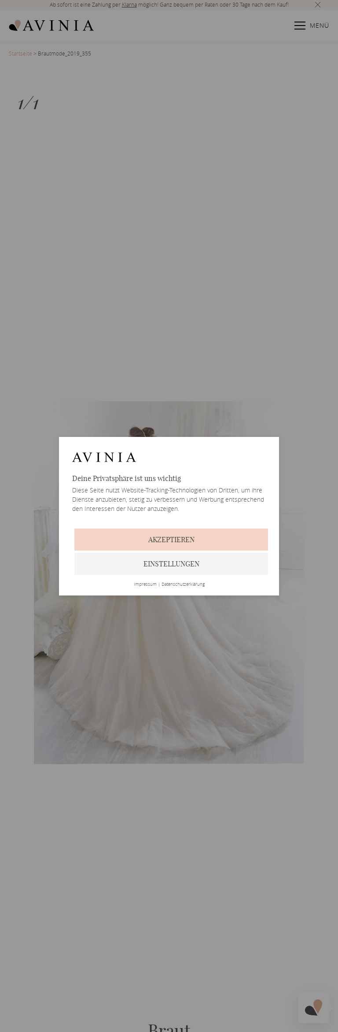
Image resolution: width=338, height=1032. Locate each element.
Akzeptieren (171, 539)
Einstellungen (171, 563)
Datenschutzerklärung (183, 584)
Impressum (145, 584)
